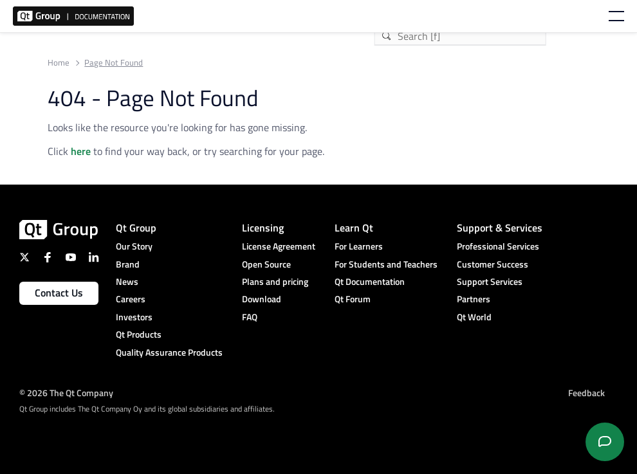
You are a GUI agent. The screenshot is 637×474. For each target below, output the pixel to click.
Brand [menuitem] (128, 264)
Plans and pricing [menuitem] (275, 281)
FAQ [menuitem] (249, 317)
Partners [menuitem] (473, 298)
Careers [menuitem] (130, 298)
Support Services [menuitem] (489, 281)
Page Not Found (113, 63)
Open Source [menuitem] (266, 264)
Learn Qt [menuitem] (354, 227)
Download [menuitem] (261, 298)
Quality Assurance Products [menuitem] (169, 352)
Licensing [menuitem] (263, 227)
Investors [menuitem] (134, 317)
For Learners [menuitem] (359, 246)
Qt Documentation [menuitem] (370, 281)
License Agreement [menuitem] (278, 246)
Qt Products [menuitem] (139, 334)
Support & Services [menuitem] (499, 227)
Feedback (586, 392)
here (81, 151)
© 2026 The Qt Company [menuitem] (66, 392)
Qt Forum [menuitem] (353, 298)
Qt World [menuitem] (474, 317)
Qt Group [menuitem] (136, 227)
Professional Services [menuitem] (498, 246)
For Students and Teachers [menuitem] (386, 264)
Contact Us (59, 292)
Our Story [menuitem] (134, 246)
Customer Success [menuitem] (492, 264)
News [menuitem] (127, 281)
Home (58, 63)
